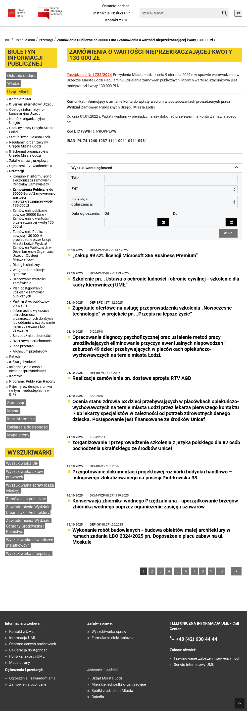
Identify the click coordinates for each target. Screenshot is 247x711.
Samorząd (16, 402)
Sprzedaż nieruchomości (31, 336)
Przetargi (46, 40)
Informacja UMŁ (22, 638)
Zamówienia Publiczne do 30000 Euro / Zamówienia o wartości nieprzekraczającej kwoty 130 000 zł (135, 40)
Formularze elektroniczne (113, 638)
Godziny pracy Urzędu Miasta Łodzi (31, 130)
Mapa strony (18, 435)
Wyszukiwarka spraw (109, 631)
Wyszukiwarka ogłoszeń (155, 167)
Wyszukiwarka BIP (22, 463)
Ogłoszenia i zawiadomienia (30, 166)
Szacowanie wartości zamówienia (29, 281)
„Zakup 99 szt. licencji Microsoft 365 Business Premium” (135, 255)
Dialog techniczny (26, 265)
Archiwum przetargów (30, 351)
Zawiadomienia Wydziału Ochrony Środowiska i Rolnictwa (28, 526)
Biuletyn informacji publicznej (25, 57)
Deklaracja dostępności (27, 427)
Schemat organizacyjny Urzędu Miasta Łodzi (29, 153)
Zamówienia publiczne (26, 499)
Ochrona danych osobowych (32, 644)
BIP (7, 40)
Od (106, 213)
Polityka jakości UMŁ (27, 656)
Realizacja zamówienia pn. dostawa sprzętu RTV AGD (131, 378)
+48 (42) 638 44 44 (196, 638)
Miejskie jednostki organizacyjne (119, 684)
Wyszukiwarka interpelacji (28, 553)
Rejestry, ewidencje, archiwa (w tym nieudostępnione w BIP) (30, 390)
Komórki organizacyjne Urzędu (27, 121)
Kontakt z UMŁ (117, 20)
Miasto (13, 411)
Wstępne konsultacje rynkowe (29, 272)
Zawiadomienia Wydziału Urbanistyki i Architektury (28, 509)
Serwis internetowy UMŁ (194, 664)
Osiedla (98, 697)
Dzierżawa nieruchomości (32, 341)
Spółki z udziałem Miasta (112, 690)
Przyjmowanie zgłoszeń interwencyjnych (207, 658)
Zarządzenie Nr (89, 74)
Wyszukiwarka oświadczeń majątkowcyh (29, 542)
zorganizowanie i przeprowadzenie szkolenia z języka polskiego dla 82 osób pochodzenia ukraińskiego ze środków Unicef (156, 445)
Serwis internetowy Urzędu (32, 104)
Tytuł (75, 178)
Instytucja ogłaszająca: (82, 201)
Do (175, 213)
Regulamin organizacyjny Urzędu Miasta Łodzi (28, 144)
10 (221, 571)
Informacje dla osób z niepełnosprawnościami (27, 369)
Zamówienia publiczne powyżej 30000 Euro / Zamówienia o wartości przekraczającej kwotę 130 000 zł (33, 218)
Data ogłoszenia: (85, 213)
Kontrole (15, 376)
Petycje (14, 356)
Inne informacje (21, 419)
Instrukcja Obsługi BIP (111, 13)
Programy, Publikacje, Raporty (32, 381)
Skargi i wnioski (24, 362)
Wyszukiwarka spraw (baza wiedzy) (30, 488)
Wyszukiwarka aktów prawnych (24, 474)
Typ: (74, 188)
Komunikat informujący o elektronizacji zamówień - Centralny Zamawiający (32, 180)
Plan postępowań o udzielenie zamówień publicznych (29, 292)
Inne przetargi (23, 346)
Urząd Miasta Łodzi (107, 678)
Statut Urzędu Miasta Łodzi (30, 137)
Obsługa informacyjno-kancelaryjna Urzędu (27, 111)
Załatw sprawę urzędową (29, 161)
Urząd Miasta (24, 40)
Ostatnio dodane (116, 6)
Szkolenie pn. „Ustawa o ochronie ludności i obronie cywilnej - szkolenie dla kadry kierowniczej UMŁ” (155, 281)
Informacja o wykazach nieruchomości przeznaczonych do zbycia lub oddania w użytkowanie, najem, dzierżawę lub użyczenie (34, 320)
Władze (13, 83)
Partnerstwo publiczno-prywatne (31, 303)
